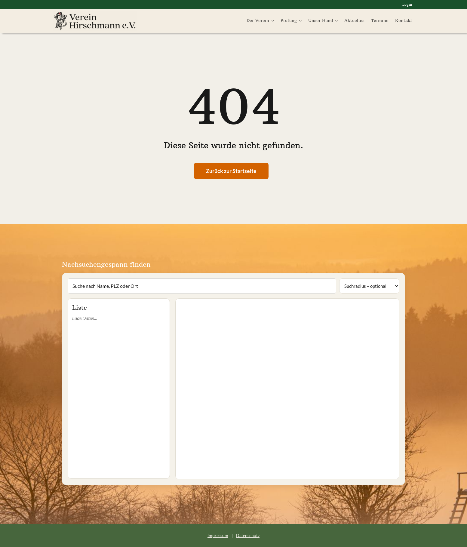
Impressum (217, 535)
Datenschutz (248, 535)
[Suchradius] (369, 285)
